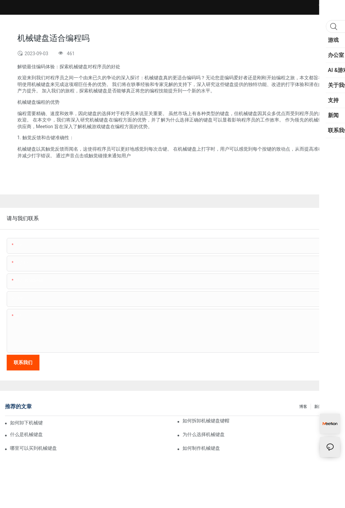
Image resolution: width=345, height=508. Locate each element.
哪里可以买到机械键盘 (33, 448)
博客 (303, 406)
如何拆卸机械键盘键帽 (206, 420)
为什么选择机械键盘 (204, 434)
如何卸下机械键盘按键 (26, 422)
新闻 (318, 406)
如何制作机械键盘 (201, 448)
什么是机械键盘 (26, 434)
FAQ (333, 406)
